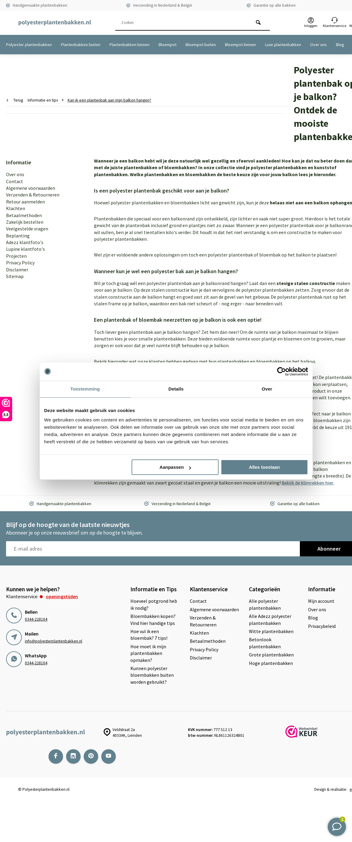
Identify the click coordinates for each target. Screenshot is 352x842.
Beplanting (18, 236)
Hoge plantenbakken (271, 663)
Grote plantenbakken (271, 655)
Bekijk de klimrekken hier (308, 483)
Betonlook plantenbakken (265, 642)
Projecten (16, 256)
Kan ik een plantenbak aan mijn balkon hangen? (109, 100)
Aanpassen (175, 467)
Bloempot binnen (240, 44)
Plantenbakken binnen (129, 44)
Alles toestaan (264, 467)
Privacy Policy (20, 263)
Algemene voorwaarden (30, 188)
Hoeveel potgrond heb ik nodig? (153, 604)
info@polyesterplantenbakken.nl (53, 641)
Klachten (15, 208)
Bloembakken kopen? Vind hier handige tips (153, 619)
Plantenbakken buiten (80, 44)
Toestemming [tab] (85, 388)
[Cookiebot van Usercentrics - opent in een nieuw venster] (281, 371)
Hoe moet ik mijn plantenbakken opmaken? (148, 653)
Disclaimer (17, 270)
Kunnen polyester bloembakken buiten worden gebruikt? (152, 675)
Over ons (318, 44)
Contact (14, 181)
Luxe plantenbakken (283, 44)
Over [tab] (267, 388)
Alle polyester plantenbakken (265, 604)
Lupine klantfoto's (25, 249)
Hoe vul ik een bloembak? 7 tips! (148, 634)
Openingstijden (62, 596)
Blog (340, 44)
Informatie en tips (47, 100)
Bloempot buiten (201, 44)
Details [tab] (176, 388)
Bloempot (167, 44)
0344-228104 (36, 619)
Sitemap (15, 276)
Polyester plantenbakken (29, 44)
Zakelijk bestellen (24, 222)
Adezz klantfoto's (24, 242)
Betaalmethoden (24, 215)
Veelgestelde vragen (27, 229)
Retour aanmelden (25, 202)
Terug (15, 100)
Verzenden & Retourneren (32, 195)
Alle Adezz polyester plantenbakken (270, 619)
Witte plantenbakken (271, 631)
